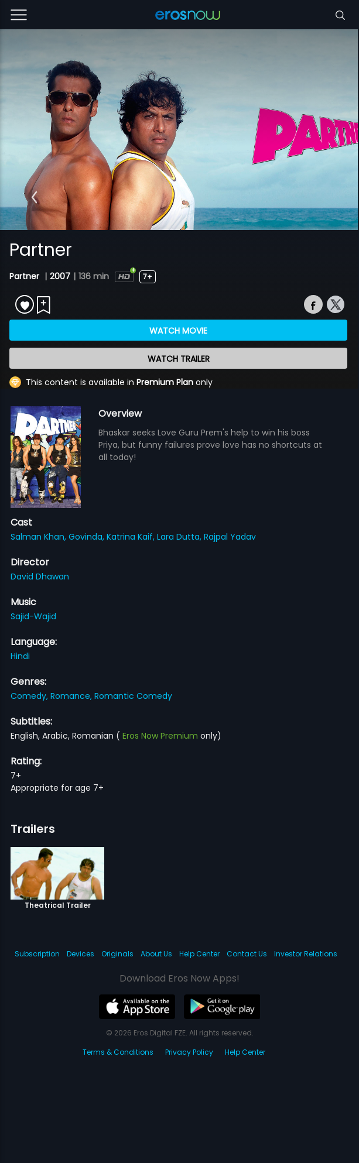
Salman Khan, (40, 537)
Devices (80, 954)
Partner (25, 276)
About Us (156, 954)
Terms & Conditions (118, 1052)
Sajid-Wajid (33, 616)
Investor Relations (305, 954)
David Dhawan (40, 576)
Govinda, (88, 537)
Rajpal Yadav (230, 537)
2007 (60, 276)
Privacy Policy (189, 1052)
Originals (117, 954)
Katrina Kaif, (132, 537)
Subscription (37, 954)
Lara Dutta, (180, 537)
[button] (34, 197)
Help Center (199, 954)
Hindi (20, 656)
